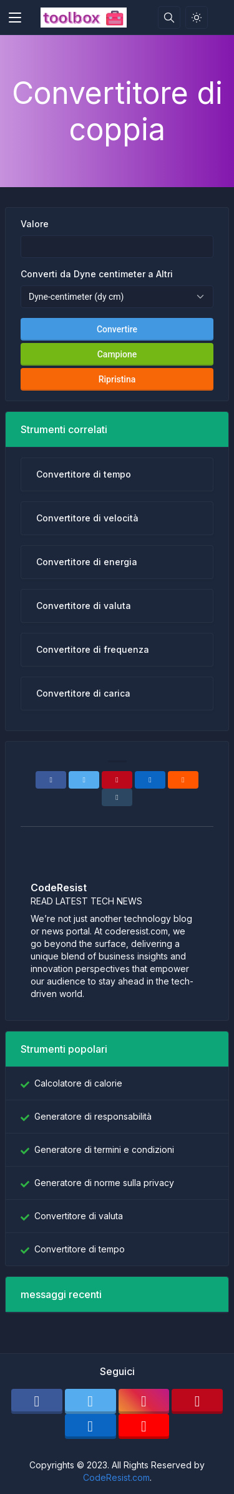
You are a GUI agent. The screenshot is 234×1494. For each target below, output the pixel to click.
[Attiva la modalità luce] (196, 17)
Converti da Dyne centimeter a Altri (97, 274)
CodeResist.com (116, 1477)
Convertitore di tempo (79, 1249)
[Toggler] (15, 18)
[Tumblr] (117, 797)
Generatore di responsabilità (93, 1116)
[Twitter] (84, 780)
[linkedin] (90, 1426)
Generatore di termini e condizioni (104, 1149)
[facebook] (36, 1401)
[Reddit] (183, 780)
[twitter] (90, 1401)
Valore (35, 223)
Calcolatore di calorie (78, 1083)
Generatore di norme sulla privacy (104, 1182)
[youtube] (144, 1426)
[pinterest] (197, 1401)
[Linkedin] (150, 780)
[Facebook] (51, 780)
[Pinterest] (117, 780)
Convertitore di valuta (78, 1215)
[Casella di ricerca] (169, 17)
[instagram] (144, 1401)
